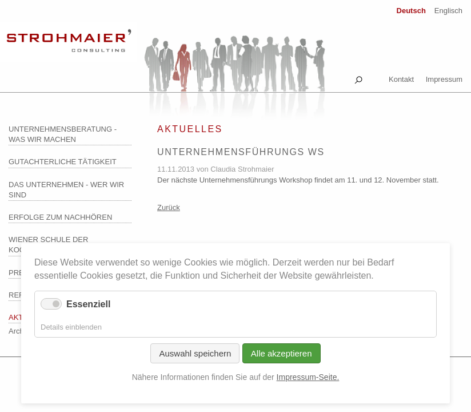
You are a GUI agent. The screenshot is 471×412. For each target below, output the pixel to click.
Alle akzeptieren (281, 353)
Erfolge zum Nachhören (60, 217)
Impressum (444, 79)
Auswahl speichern (195, 353)
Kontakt (401, 79)
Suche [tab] (358, 77)
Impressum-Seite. (308, 377)
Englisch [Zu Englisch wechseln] (448, 10)
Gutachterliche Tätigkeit (63, 161)
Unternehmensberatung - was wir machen (63, 134)
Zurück (168, 207)
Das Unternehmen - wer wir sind (66, 189)
